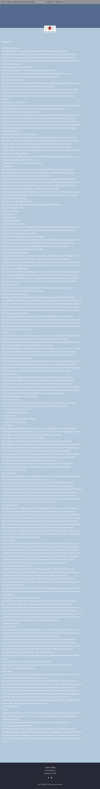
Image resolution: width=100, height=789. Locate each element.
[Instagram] (52, 778)
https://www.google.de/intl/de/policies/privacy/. (28, 703)
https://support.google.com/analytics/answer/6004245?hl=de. (56, 582)
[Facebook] (48, 778)
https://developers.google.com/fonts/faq (18, 665)
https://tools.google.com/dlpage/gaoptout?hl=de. (48, 562)
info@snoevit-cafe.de (17, 224)
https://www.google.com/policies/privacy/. (19, 668)
